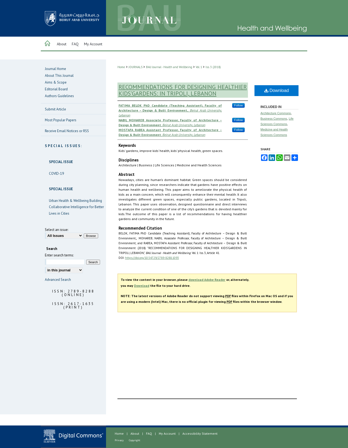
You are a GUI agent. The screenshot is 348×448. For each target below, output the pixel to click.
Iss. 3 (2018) (213, 67)
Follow (238, 105)
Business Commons (273, 118)
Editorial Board (56, 89)
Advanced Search (58, 279)
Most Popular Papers (60, 120)
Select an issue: (56, 229)
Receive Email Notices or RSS (67, 131)
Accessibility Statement (199, 433)
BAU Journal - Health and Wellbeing (169, 67)
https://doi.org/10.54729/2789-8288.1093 (152, 258)
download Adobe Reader (206, 280)
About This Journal (59, 75)
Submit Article (55, 109)
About (134, 433)
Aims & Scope (56, 82)
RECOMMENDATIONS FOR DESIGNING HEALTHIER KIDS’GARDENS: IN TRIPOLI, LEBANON (183, 90)
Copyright (134, 440)
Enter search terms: (59, 255)
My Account (167, 433)
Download (276, 90)
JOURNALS (135, 67)
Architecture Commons (275, 113)
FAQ (149, 433)
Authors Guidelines (59, 96)
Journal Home (55, 68)
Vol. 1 (199, 67)
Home (121, 67)
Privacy (119, 440)
